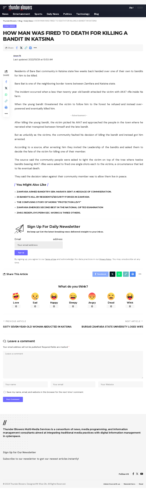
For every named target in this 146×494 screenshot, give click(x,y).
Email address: (39, 243)
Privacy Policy (107, 260)
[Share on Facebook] (17, 48)
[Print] (30, 48)
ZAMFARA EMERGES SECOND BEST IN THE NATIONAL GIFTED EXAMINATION (62, 207)
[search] (125, 7)
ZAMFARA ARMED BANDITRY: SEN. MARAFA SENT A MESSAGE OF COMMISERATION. (66, 192)
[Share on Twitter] (21, 48)
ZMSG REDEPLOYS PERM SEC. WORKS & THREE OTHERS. (50, 213)
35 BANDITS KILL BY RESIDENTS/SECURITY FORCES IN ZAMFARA (55, 197)
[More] (35, 48)
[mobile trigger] (5, 7)
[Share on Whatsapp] (6, 96)
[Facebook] (133, 480)
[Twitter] (137, 480)
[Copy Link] (26, 48)
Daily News (10, 26)
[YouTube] (141, 480)
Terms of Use (51, 260)
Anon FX (18, 56)
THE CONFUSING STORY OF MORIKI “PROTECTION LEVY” (51, 202)
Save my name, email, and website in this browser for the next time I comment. (45, 397)
